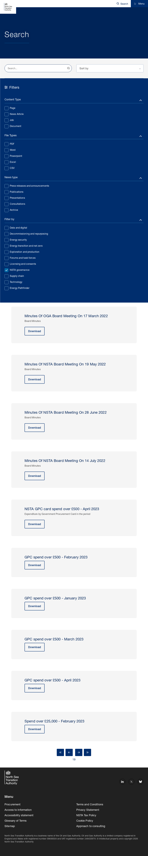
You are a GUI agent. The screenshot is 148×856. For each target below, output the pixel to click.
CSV (10, 168)
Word (10, 150)
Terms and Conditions (89, 804)
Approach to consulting (90, 826)
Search (68, 68)
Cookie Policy (84, 821)
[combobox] (38, 68)
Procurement (12, 804)
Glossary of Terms (15, 821)
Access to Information (18, 810)
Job (9, 120)
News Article (14, 114)
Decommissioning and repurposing (26, 234)
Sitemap (10, 826)
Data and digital (16, 228)
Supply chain (14, 276)
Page (10, 108)
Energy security (16, 240)
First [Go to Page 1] (60, 752)
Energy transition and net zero (24, 246)
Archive (11, 210)
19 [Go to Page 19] (73, 759)
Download (34, 331)
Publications (14, 192)
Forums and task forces (20, 258)
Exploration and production (22, 252)
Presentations (15, 198)
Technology (13, 282)
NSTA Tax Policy (86, 815)
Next (79, 752)
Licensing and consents (20, 264)
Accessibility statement (19, 815)
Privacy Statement (87, 810)
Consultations (15, 204)
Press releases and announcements (27, 186)
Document (13, 126)
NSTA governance (17, 270)
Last (87, 752)
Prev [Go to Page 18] (69, 752)
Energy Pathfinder (17, 288)
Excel (10, 162)
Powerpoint (13, 156)
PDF (9, 144)
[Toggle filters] (74, 100)
